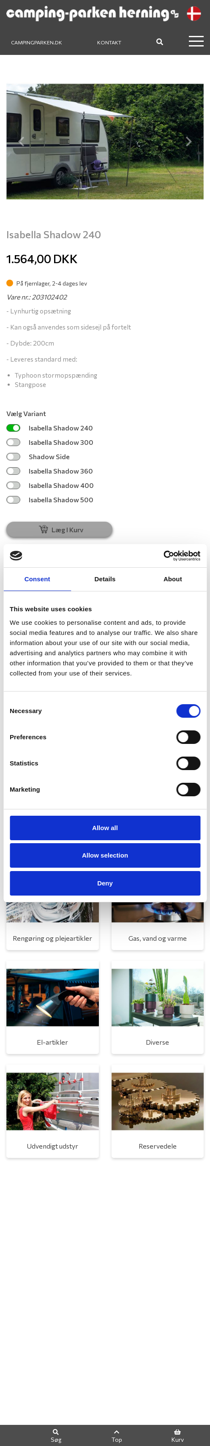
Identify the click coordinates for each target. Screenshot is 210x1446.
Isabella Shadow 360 (49, 471)
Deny (105, 883)
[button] (21, 141)
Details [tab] (105, 579)
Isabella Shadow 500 (49, 500)
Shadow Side (38, 456)
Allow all (105, 827)
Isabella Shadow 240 (49, 428)
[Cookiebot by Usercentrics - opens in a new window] (163, 555)
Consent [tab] (37, 579)
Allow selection (105, 855)
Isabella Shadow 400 (50, 485)
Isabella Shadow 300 (49, 442)
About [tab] (173, 579)
